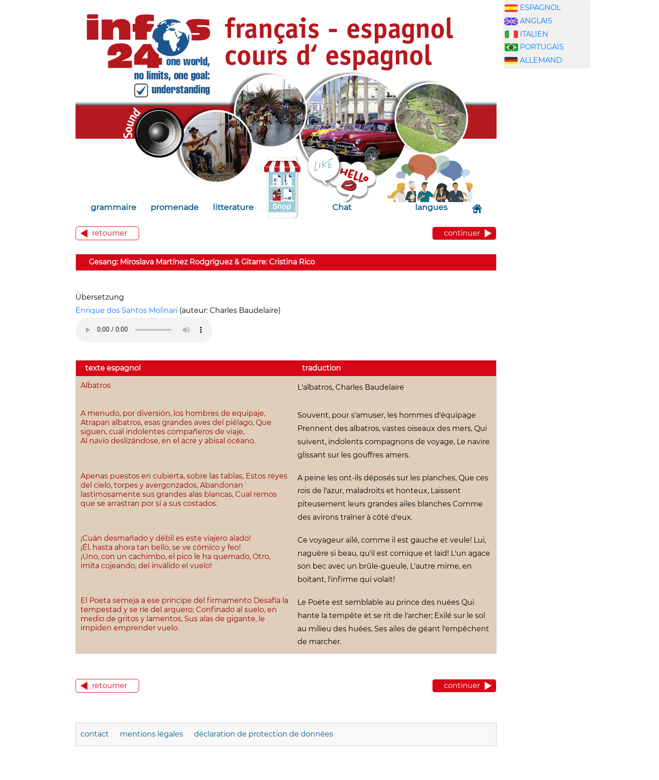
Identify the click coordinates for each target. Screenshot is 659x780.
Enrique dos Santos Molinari (127, 310)
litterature (233, 207)
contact (95, 734)
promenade (175, 207)
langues (431, 207)
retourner (109, 233)
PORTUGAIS (542, 47)
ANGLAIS (536, 20)
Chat (341, 207)
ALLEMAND (541, 60)
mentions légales (152, 734)
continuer (462, 233)
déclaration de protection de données (263, 734)
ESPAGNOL (540, 7)
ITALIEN (534, 34)
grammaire (113, 207)
